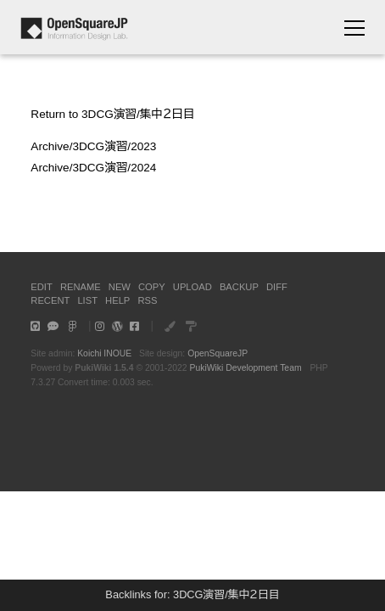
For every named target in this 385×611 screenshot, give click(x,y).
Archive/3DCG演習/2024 (93, 167)
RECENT (50, 300)
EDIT (41, 287)
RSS (147, 300)
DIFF (276, 287)
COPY (151, 287)
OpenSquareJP (217, 353)
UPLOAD (192, 287)
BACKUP (239, 287)
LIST (87, 300)
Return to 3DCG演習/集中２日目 (112, 114)
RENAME (80, 287)
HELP (117, 300)
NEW (120, 287)
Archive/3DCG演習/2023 (93, 146)
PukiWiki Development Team (246, 368)
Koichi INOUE (104, 353)
